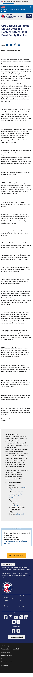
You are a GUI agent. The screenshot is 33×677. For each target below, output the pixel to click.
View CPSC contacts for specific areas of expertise (16, 542)
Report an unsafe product (16, 555)
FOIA (2, 659)
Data (20, 601)
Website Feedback (16, 637)
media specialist (20, 514)
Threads (11, 496)
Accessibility (5, 646)
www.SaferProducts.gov (18, 506)
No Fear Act (4, 665)
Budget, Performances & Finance (8, 598)
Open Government (7, 655)
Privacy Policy (5, 652)
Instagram (12, 494)
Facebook (20, 492)
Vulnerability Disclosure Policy (10, 649)
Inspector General (6, 662)
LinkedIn (16, 496)
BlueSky (19, 494)
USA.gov (21, 606)
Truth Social (12, 498)
